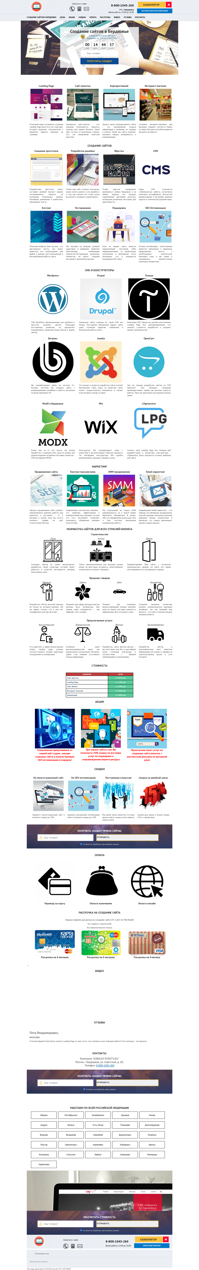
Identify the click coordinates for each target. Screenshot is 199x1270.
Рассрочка (105, 17)
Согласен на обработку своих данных (101, 1089)
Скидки (82, 17)
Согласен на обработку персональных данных (100, 844)
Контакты (140, 17)
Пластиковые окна (42, 1254)
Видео (117, 17)
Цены (62, 17)
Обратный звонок (152, 1245)
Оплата (92, 17)
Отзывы (127, 17)
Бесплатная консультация (155, 11)
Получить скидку (99, 61)
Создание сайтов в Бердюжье (41, 17)
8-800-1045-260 (122, 5)
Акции (72, 17)
